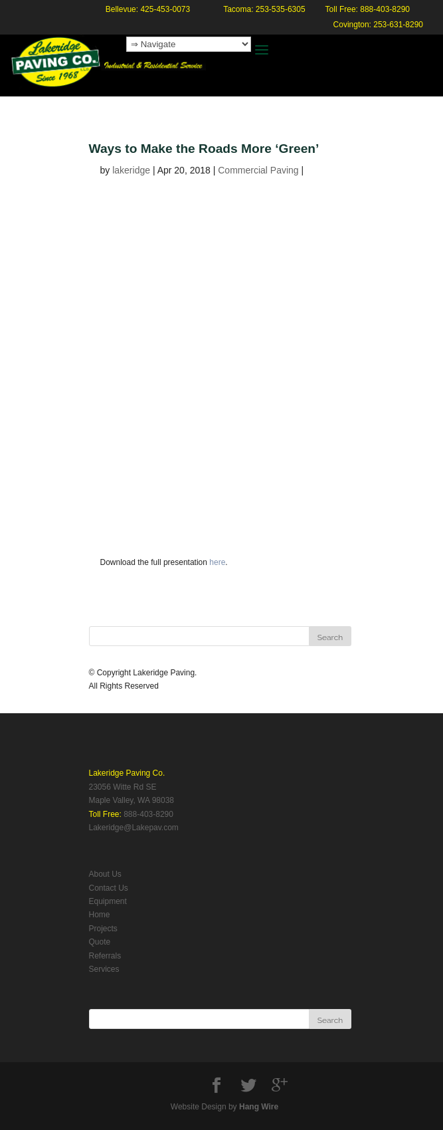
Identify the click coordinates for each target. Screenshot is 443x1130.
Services (104, 969)
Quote (100, 942)
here (217, 562)
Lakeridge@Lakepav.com (134, 827)
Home (99, 914)
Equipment (108, 901)
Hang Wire (258, 1106)
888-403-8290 (148, 814)
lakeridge (131, 170)
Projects (103, 928)
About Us (105, 874)
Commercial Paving (258, 170)
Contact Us (108, 888)
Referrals (105, 955)
